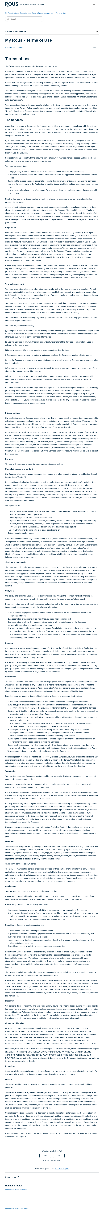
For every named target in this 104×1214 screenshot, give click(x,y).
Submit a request (62, 1168)
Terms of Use (61, 13)
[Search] (24, 19)
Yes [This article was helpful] (45, 1156)
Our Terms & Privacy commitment (40, 13)
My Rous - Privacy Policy (16, 1189)
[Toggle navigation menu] (94, 5)
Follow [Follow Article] (94, 48)
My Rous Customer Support (15, 13)
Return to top (12, 1176)
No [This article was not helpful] (59, 1156)
